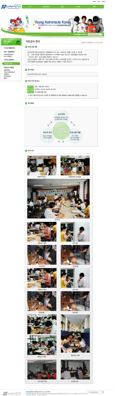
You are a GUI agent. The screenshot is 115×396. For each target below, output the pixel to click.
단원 (62, 7)
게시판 (78, 7)
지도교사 (46, 6)
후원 (94, 7)
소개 (29, 7)
